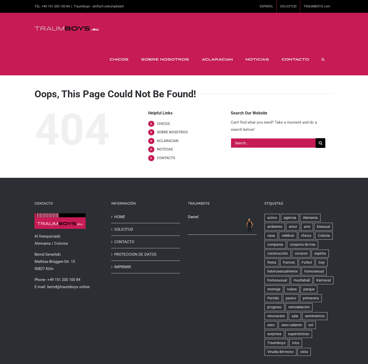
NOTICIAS (165, 149)
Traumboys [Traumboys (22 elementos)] (276, 343)
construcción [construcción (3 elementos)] (277, 253)
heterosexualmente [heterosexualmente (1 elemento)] (282, 271)
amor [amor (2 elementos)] (293, 227)
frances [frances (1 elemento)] (289, 262)
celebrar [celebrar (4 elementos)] (288, 235)
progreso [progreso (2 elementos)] (274, 307)
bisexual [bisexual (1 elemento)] (323, 227)
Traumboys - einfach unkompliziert (99, 6)
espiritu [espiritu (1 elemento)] (320, 253)
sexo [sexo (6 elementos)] (271, 325)
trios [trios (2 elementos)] (295, 343)
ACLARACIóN (167, 141)
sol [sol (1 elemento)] (310, 325)
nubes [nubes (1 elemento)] (292, 289)
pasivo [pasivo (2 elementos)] (291, 298)
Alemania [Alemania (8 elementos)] (310, 218)
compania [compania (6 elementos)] (275, 244)
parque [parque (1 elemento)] (309, 289)
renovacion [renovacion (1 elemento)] (276, 316)
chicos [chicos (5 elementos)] (306, 235)
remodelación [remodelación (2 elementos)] (299, 307)
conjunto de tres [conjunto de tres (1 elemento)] (302, 244)
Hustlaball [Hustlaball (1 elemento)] (302, 280)
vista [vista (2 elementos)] (304, 352)
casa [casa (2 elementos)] (271, 235)
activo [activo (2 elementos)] (272, 218)
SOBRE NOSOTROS (172, 132)
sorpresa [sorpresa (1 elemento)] (274, 334)
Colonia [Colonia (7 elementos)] (324, 235)
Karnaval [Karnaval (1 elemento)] (323, 280)
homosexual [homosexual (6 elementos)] (314, 271)
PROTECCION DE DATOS (135, 254)
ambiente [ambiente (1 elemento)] (274, 227)
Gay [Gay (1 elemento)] (321, 262)
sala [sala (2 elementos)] (295, 316)
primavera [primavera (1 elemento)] (311, 298)
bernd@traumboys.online (68, 287)
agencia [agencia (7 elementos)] (290, 218)
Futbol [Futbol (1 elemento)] (307, 262)
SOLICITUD (123, 229)
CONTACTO (166, 158)
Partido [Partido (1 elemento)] (273, 298)
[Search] (320, 143)
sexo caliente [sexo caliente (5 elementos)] (291, 325)
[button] (322, 59)
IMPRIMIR (122, 267)
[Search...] (273, 143)
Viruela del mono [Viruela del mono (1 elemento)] (280, 352)
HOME (119, 217)
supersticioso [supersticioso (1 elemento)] (298, 334)
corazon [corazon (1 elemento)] (301, 253)
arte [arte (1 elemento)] (307, 227)
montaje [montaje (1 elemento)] (273, 289)
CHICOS (163, 124)
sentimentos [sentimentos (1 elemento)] (315, 316)
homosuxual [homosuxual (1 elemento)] (277, 280)
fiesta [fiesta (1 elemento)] (271, 262)
